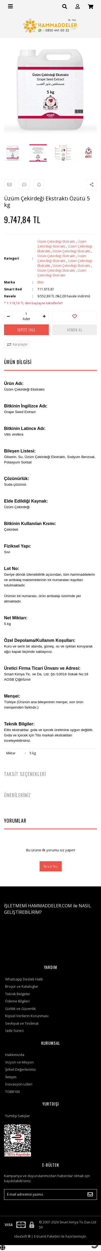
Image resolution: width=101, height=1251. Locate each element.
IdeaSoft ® (22, 1236)
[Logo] (50, 25)
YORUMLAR (15, 820)
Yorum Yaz (51, 866)
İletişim (10, 1076)
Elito (40, 282)
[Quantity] (26, 314)
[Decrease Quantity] (8, 316)
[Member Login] (77, 6)
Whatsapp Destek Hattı (24, 979)
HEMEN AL (74, 329)
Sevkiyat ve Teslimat (22, 1023)
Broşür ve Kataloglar (21, 986)
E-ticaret (40, 1236)
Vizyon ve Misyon (19, 1062)
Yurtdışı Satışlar (17, 1115)
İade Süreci (14, 1030)
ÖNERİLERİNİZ (17, 795)
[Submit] (90, 1194)
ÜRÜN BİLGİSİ (18, 361)
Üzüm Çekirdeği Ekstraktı (56, 241)
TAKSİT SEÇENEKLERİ (25, 773)
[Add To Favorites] (74, 316)
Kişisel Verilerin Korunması (26, 1015)
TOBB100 (12, 1091)
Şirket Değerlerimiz (20, 1069)
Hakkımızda (14, 1054)
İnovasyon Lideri (18, 1084)
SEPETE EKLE (26, 329)
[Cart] (90, 6)
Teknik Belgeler (17, 993)
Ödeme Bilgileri (17, 1001)
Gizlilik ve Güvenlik (20, 1008)
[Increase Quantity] (44, 316)
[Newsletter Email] (50, 1194)
